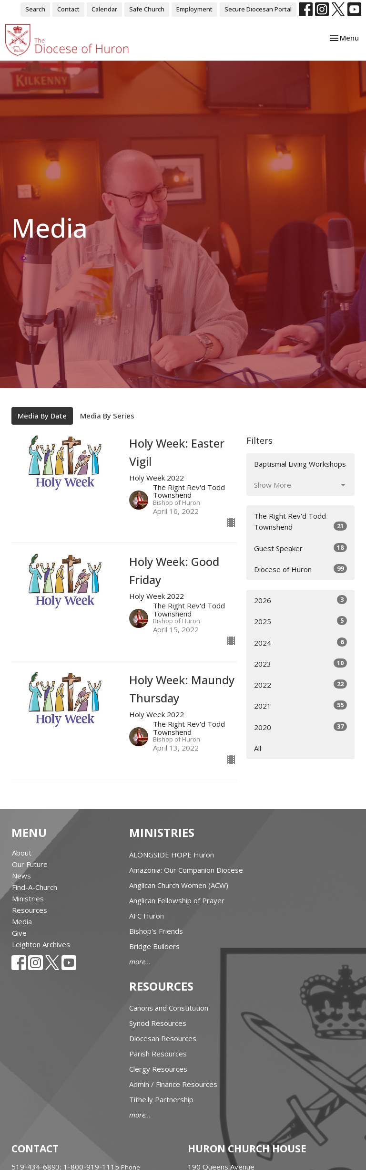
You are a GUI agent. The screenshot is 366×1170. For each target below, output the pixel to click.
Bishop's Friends (156, 931)
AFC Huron (146, 915)
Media (22, 921)
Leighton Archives (41, 944)
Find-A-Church (34, 887)
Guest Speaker (300, 548)
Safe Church (146, 9)
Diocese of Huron (300, 569)
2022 (300, 684)
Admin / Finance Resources (173, 1084)
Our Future (30, 864)
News (21, 875)
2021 (300, 705)
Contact (68, 9)
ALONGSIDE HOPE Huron (171, 854)
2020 (300, 727)
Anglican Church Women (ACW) (178, 885)
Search (35, 9)
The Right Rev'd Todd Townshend (300, 521)
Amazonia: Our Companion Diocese (186, 870)
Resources (29, 910)
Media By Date (42, 415)
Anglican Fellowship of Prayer (176, 900)
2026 (300, 600)
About (21, 852)
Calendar (104, 9)
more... (140, 961)
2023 (300, 663)
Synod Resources (157, 1023)
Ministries (28, 898)
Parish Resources (158, 1053)
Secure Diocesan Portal (258, 9)
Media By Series (107, 415)
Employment (194, 9)
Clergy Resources (158, 1069)
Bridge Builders (154, 946)
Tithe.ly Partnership (161, 1099)
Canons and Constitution (168, 1008)
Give (19, 933)
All (257, 748)
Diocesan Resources (162, 1038)
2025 (300, 621)
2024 (300, 642)
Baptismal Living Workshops (300, 464)
